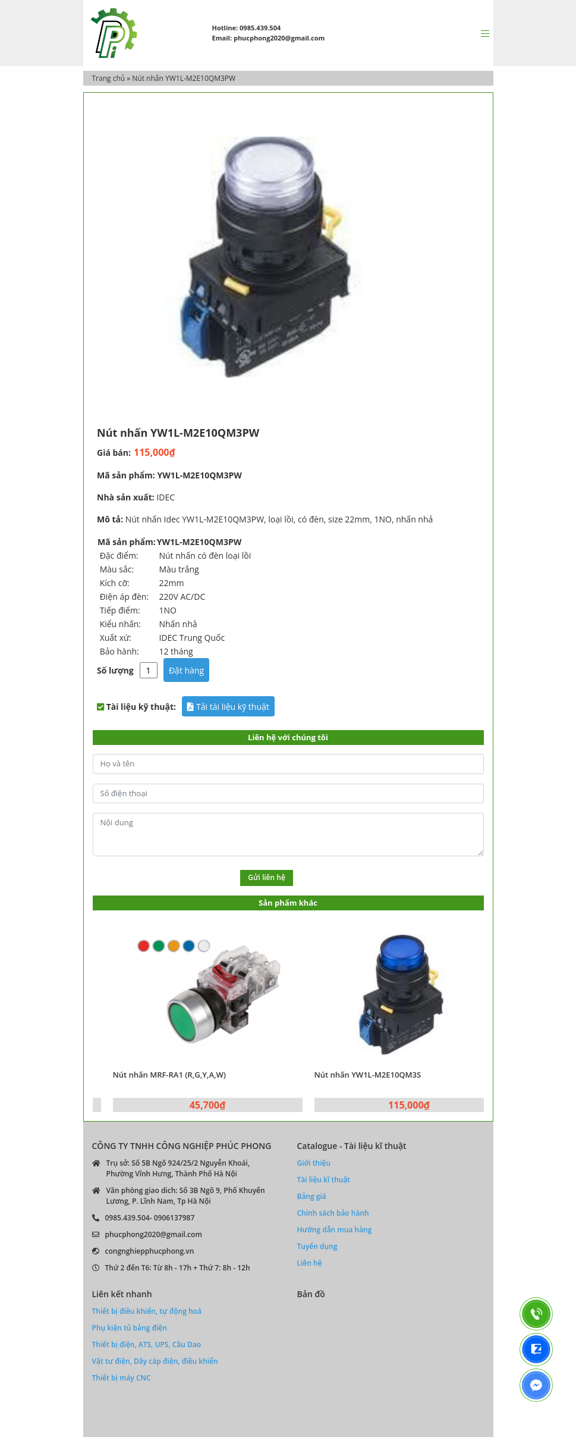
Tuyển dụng (317, 1246)
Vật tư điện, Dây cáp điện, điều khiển (155, 1361)
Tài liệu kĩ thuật (324, 1180)
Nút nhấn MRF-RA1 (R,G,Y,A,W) (188, 1074)
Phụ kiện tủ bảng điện (129, 1328)
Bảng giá (311, 1196)
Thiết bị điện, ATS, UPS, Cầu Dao (147, 1344)
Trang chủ (108, 78)
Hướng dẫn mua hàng (334, 1230)
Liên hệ (309, 1263)
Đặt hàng (186, 670)
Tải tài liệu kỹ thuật (228, 706)
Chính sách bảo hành (333, 1213)
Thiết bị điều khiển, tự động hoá (147, 1311)
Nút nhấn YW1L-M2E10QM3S (386, 1074)
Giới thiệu (314, 1163)
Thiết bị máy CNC (121, 1378)
